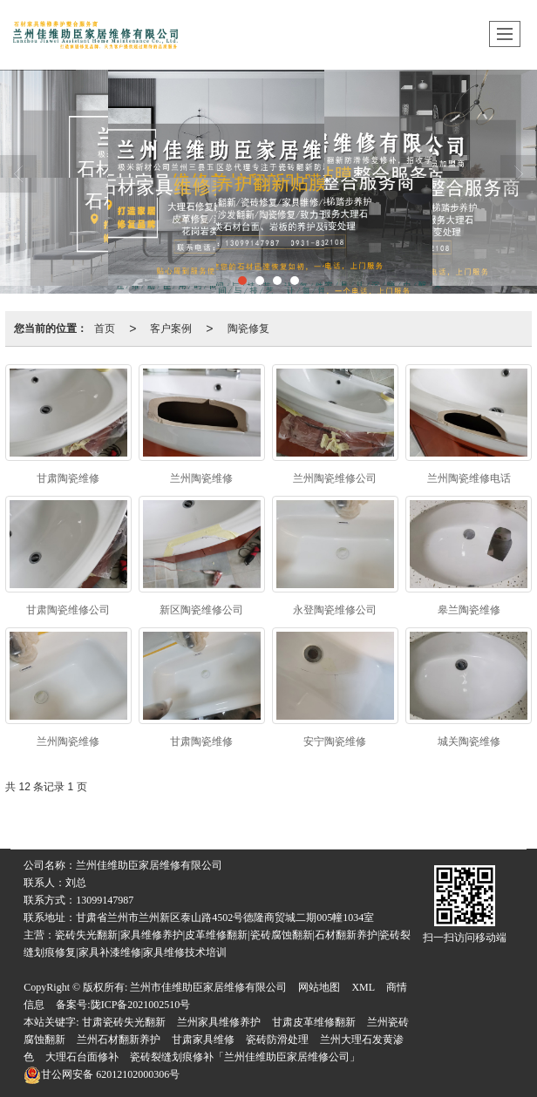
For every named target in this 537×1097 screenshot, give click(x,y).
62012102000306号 (102, 1074)
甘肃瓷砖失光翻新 (124, 1022)
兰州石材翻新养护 (118, 1039)
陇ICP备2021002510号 (141, 1005)
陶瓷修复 (248, 328)
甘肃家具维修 (203, 1039)
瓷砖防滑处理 (277, 1039)
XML (363, 987)
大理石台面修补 (82, 1057)
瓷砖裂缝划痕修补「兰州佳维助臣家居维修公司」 (245, 1057)
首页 (104, 328)
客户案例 (171, 328)
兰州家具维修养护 (219, 1022)
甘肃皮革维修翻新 (314, 1022)
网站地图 (319, 987)
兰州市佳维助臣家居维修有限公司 (208, 987)
